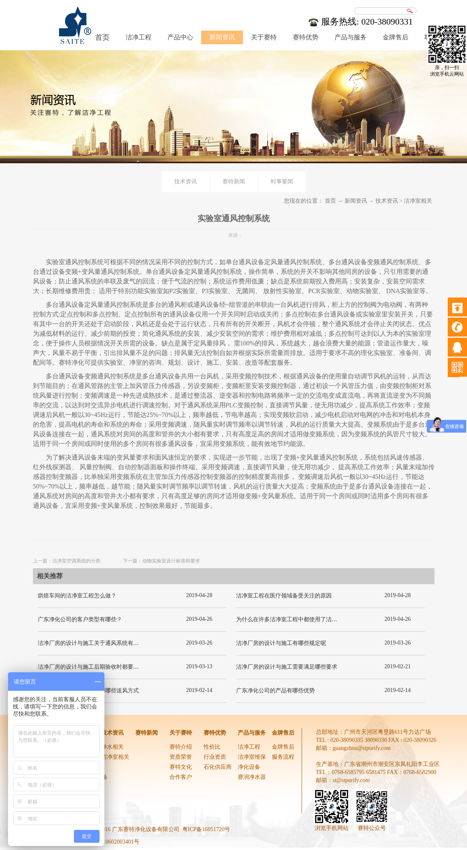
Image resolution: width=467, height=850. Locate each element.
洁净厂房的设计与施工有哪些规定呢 (281, 643)
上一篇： (66, 561)
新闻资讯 (356, 201)
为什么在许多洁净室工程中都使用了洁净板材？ (295, 619)
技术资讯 (386, 201)
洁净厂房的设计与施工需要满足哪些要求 (286, 667)
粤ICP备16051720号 (206, 829)
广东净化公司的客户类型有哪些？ (80, 619)
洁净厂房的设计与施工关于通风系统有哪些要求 (97, 643)
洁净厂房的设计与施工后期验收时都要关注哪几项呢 (102, 667)
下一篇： (161, 561)
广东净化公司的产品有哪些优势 (275, 691)
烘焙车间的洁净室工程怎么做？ (77, 596)
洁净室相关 (418, 201)
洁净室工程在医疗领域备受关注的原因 (284, 596)
